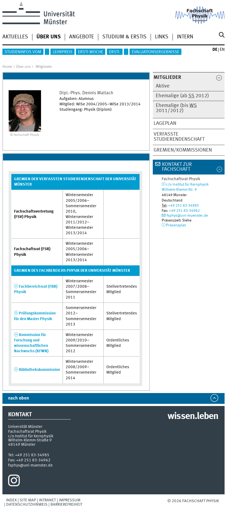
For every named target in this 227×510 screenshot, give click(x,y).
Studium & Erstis (124, 37)
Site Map (28, 500)
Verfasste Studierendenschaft (179, 137)
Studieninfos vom (23, 52)
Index (11, 500)
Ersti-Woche (90, 52)
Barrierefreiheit (66, 504)
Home (7, 67)
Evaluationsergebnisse (155, 52)
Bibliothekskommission (39, 370)
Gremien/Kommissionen (183, 150)
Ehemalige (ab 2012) (182, 95)
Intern (185, 37)
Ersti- (114, 52)
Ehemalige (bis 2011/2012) (176, 108)
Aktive (163, 86)
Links (161, 37)
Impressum (69, 500)
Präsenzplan (176, 225)
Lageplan (165, 123)
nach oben (18, 398)
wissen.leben (193, 416)
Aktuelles (15, 37)
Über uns (23, 67)
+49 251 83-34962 (184, 211)
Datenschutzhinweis (27, 504)
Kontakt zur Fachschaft (177, 167)
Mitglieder (44, 67)
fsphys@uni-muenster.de (187, 215)
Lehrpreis (62, 52)
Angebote (81, 37)
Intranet (47, 500)
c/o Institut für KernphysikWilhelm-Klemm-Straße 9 (30, 438)
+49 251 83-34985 (183, 205)
